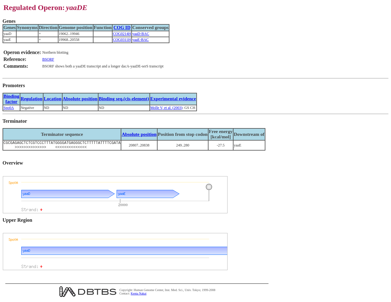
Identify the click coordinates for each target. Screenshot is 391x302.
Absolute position (80, 98)
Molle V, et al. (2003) (166, 108)
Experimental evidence (173, 98)
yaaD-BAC (140, 34)
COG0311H (122, 39)
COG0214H (122, 34)
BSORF (48, 59)
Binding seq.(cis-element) (124, 98)
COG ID (122, 27)
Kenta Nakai (138, 295)
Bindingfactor (11, 99)
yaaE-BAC (140, 39)
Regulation (32, 98)
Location (53, 98)
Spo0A (8, 108)
